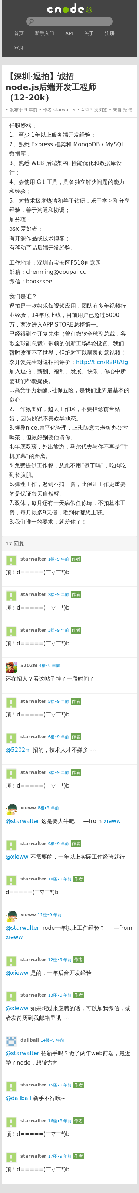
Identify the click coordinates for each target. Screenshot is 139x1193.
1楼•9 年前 (58, 559)
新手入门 (44, 33)
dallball (29, 1040)
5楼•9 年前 (58, 701)
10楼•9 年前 (60, 879)
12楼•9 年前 (60, 959)
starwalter (64, 109)
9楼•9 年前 (58, 843)
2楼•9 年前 (58, 594)
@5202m (18, 750)
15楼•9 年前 (60, 1085)
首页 (19, 33)
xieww (28, 807)
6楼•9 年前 (58, 737)
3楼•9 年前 (58, 630)
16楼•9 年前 (60, 1121)
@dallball (18, 1098)
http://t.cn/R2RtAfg (102, 362)
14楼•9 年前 (52, 1040)
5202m (28, 665)
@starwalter (22, 821)
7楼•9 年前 (58, 772)
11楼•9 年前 (50, 915)
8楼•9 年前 (48, 808)
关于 (89, 33)
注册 (110, 33)
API (69, 33)
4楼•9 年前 (49, 665)
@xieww (17, 857)
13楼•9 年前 (60, 995)
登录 (19, 48)
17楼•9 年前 (60, 1156)
